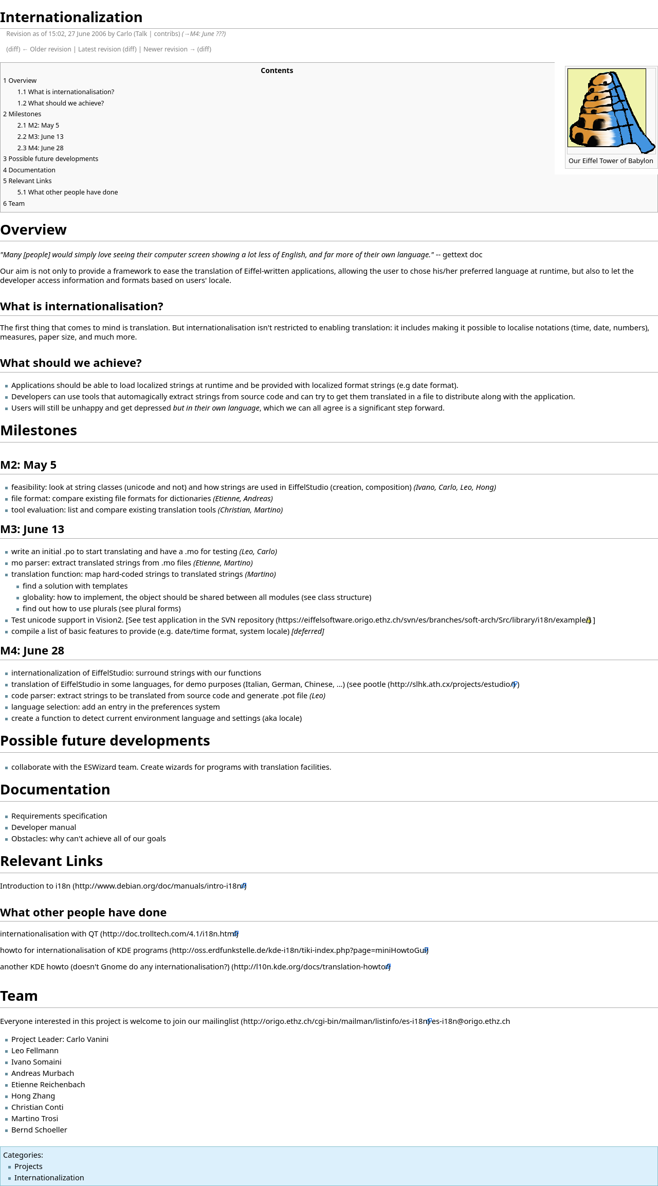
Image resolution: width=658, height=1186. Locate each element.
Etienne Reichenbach (48, 1084)
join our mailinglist (206, 1021)
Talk (142, 33)
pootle (374, 684)
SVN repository (247, 619)
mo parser (29, 562)
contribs (166, 33)
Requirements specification (59, 815)
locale (289, 718)
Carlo (124, 33)
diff (13, 49)
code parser (32, 695)
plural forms (156, 608)
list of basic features (82, 631)
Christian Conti (37, 1107)
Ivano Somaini (36, 1061)
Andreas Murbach (42, 1073)
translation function (46, 574)
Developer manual (43, 827)
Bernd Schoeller (39, 1129)
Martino (237, 562)
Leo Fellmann (35, 1050)
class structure (343, 597)
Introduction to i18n (35, 885)
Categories (22, 1154)
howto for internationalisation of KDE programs (85, 950)
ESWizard (100, 767)
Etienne (207, 562)
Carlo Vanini (87, 1039)
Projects (28, 1166)
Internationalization (49, 1177)
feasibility (28, 487)
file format (29, 498)
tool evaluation (37, 509)
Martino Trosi (34, 1118)
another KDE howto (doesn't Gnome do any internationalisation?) (115, 966)
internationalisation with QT (49, 933)
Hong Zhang (33, 1095)
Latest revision (99, 49)
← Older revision (46, 49)
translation (30, 684)
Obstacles (28, 838)
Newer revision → (169, 49)
